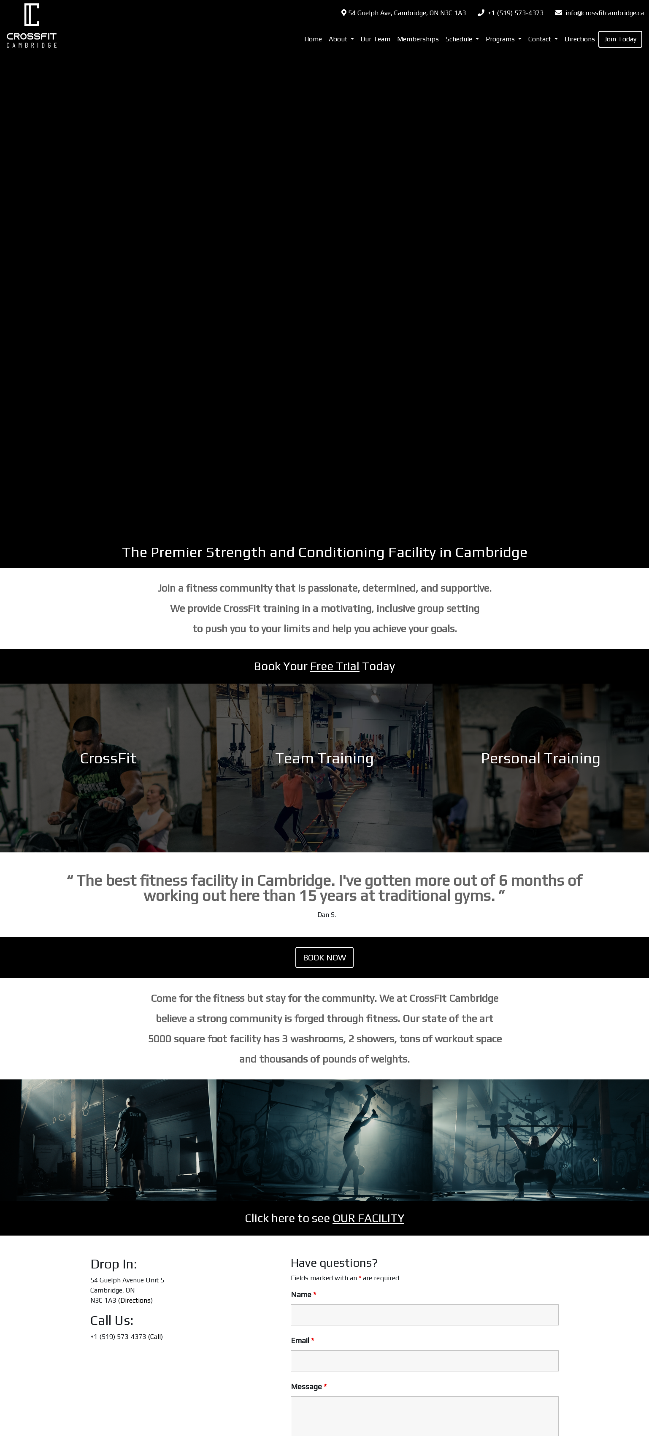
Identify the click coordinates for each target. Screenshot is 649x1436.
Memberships (418, 39)
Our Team (375, 39)
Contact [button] (540, 39)
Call (155, 1337)
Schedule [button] (460, 39)
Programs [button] (501, 39)
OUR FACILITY (368, 1218)
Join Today (620, 39)
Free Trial (335, 666)
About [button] (339, 39)
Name (303, 1294)
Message (309, 1386)
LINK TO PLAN (108, 768)
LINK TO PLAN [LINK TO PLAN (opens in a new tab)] (541, 768)
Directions (580, 39)
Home (313, 39)
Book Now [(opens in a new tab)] (324, 957)
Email (302, 1340)
